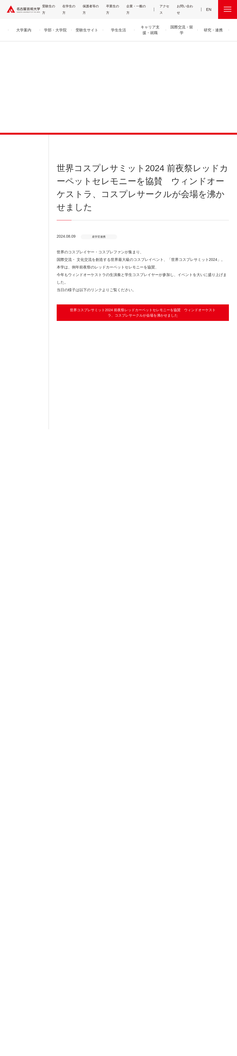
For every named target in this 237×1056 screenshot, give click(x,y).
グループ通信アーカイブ (22, 906)
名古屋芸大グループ (46, 1022)
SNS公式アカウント (131, 1022)
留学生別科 (60, 952)
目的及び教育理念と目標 (23, 880)
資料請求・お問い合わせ (158, 937)
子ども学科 (59, 920)
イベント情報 (151, 930)
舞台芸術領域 (61, 886)
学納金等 (104, 893)
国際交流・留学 (111, 957)
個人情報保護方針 (186, 1022)
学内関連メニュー (203, 866)
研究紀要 (149, 886)
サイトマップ (105, 1022)
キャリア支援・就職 (113, 911)
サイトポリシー (159, 1022)
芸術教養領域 (61, 905)
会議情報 (194, 893)
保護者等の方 (94, 9)
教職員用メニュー (199, 899)
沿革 (10, 886)
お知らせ (13, 143)
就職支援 (104, 918)
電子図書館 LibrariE (201, 880)
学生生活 (106, 866)
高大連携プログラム (155, 880)
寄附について (19, 1022)
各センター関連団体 (78, 1022)
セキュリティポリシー (20, 918)
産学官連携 (216, 777)
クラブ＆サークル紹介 (111, 880)
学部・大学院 (63, 866)
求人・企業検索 (107, 938)
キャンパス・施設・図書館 (113, 873)
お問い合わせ (187, 9)
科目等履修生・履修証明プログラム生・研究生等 (73, 941)
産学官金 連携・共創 (155, 873)
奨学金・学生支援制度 (111, 899)
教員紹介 (13, 899)
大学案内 (15, 866)
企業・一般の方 (139, 9)
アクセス (167, 9)
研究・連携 (152, 866)
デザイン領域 (61, 898)
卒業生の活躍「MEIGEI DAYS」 (116, 931)
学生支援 (104, 886)
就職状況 (104, 944)
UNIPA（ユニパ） (198, 873)
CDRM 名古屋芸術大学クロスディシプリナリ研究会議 (163, 901)
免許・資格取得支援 (110, 925)
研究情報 (149, 893)
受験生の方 (52, 9)
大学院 (57, 929)
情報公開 (13, 912)
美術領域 (58, 892)
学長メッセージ (17, 873)
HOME (183, 777)
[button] (143, 360)
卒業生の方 (117, 9)
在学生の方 (73, 9)
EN (209, 9)
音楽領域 (58, 879)
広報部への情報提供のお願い (206, 906)
